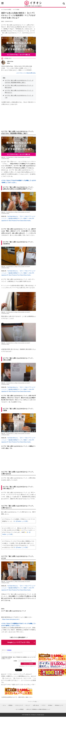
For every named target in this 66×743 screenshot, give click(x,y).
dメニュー (28, 705)
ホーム (4, 705)
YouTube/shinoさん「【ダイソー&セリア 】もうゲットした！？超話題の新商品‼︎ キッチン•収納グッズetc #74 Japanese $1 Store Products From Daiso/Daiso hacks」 (18, 218)
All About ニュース (59, 705)
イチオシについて (19, 705)
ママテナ (43, 705)
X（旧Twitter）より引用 (20, 521)
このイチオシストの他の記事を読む (26, 73)
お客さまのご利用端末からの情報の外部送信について (38, 709)
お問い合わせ (36, 705)
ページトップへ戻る (32, 701)
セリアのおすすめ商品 (6, 9)
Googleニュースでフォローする (18, 642)
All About (50, 705)
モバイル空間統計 (20, 709)
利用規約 (10, 705)
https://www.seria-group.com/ (10, 619)
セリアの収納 (16, 9)
